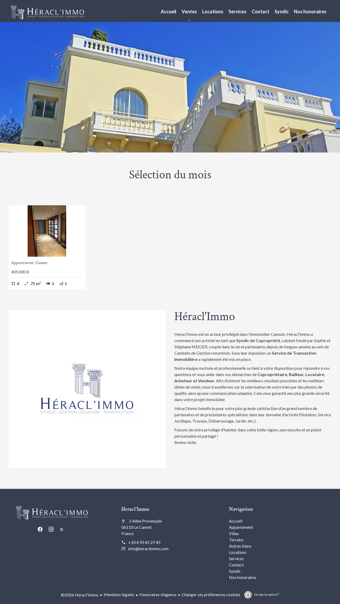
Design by (266, 594)
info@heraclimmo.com (148, 548)
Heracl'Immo (135, 509)
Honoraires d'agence (157, 594)
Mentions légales (119, 594)
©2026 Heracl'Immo (79, 594)
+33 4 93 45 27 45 (144, 542)
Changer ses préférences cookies (211, 594)
